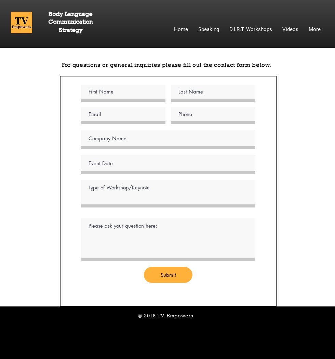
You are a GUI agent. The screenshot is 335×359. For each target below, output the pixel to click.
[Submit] (168, 275)
